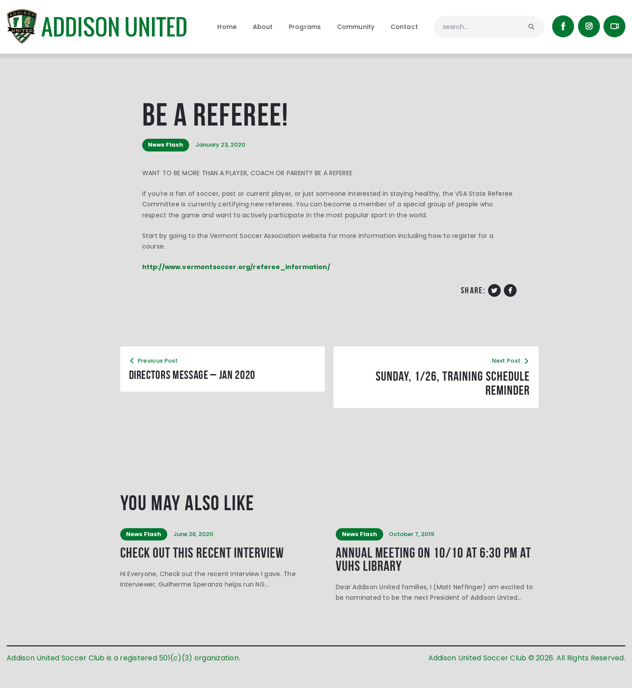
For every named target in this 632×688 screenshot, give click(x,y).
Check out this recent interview (211, 570)
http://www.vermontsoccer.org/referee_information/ (237, 282)
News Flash (166, 160)
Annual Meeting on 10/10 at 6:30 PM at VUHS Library (436, 578)
